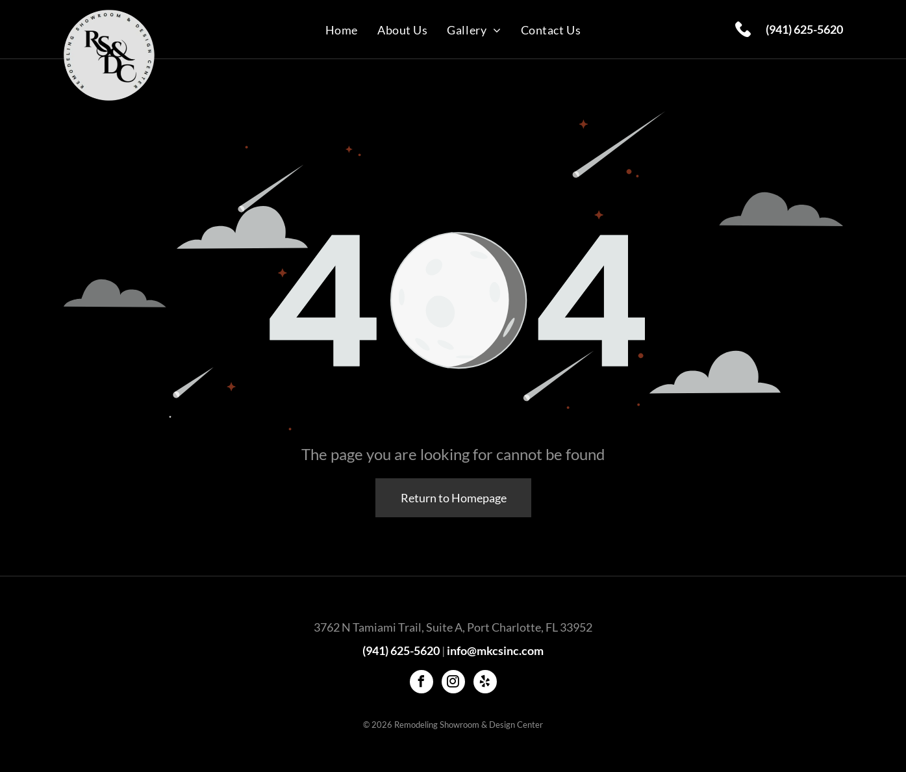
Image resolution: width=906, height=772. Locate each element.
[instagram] (453, 683)
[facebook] (421, 683)
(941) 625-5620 (804, 29)
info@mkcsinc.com (495, 650)
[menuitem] (342, 29)
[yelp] (485, 683)
